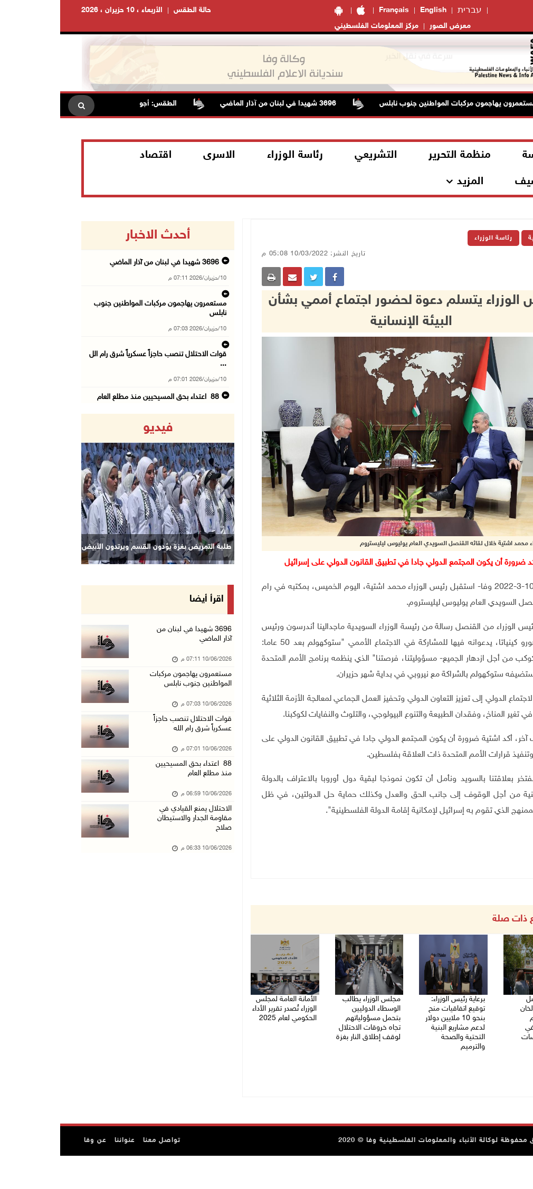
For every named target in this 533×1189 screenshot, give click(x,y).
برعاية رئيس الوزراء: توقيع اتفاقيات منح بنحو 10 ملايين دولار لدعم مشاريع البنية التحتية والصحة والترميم (393, 1027)
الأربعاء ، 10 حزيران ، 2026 (61, 10)
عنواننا (64, 1173)
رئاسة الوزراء (235, 155)
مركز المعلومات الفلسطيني (316, 26)
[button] (32, 489)
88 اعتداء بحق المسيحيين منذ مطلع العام (108, 360)
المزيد (410, 181)
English (373, 10)
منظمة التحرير (399, 155)
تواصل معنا (101, 1173)
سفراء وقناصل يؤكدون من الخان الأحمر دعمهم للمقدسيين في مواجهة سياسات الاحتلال (481, 1027)
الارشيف (474, 181)
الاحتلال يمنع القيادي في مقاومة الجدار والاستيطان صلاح (129, 854)
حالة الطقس (132, 10)
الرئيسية (480, 238)
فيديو (98, 428)
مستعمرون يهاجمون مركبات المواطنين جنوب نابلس (384, 103)
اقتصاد (95, 155)
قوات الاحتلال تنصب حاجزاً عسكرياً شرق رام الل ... (99, 327)
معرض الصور (390, 26)
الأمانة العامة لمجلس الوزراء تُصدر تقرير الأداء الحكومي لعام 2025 (224, 1015)
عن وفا (35, 1173)
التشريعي (315, 155)
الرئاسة (478, 155)
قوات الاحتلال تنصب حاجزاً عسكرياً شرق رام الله (129, 749)
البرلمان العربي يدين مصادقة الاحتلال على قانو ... (100, 393)
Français (334, 10)
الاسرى (159, 155)
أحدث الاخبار (97, 235)
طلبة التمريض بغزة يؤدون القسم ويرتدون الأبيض (96, 560)
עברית (409, 10)
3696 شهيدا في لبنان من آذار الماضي (205, 103)
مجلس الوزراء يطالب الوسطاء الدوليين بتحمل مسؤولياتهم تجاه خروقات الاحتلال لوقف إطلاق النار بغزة (312, 1034)
